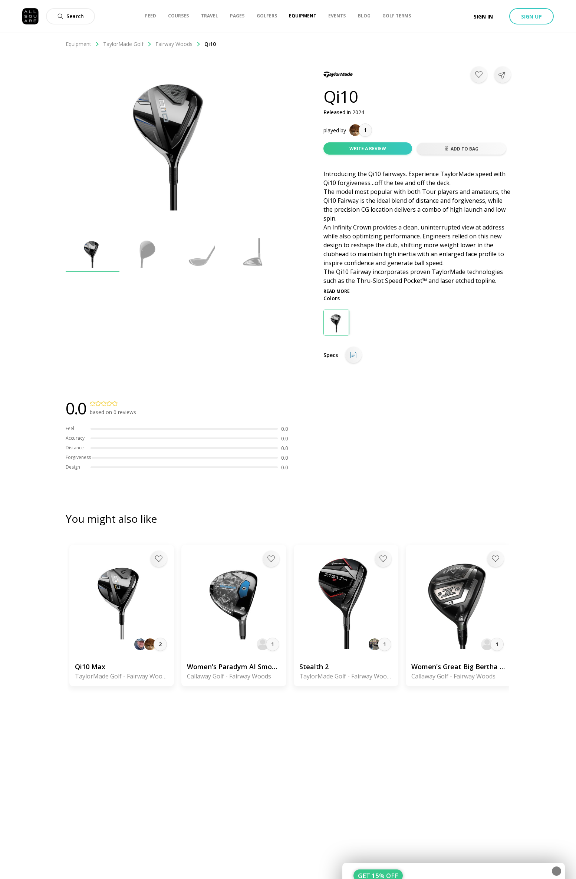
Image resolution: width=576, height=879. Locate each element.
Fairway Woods (178, 43)
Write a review (367, 148)
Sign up (531, 16)
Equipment (82, 43)
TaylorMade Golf (127, 43)
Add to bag (461, 149)
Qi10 (210, 43)
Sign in (483, 16)
